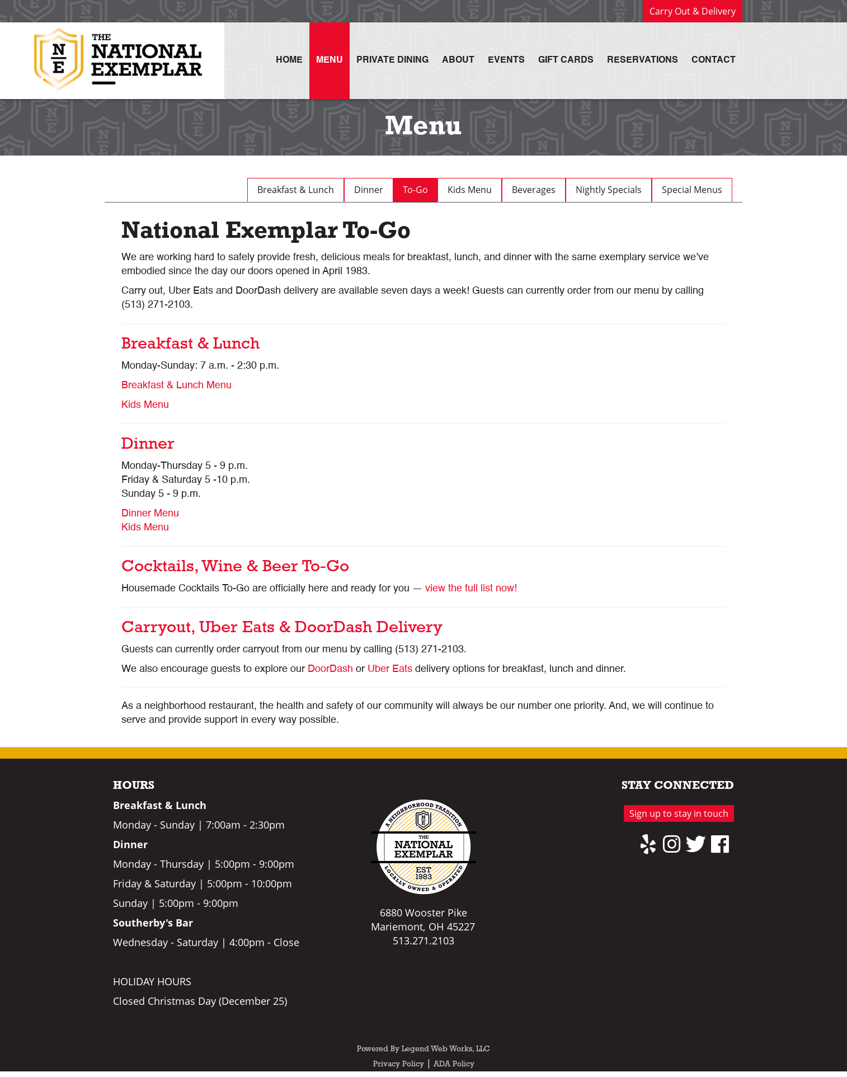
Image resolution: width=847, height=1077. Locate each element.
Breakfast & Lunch (295, 190)
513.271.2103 (423, 940)
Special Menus (692, 190)
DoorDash (330, 669)
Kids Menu (470, 190)
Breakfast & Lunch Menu (176, 385)
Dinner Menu (150, 514)
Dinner (368, 190)
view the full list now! (471, 589)
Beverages (534, 190)
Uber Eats (390, 669)
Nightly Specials (609, 190)
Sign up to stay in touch (678, 813)
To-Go (415, 190)
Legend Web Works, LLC (446, 1049)
